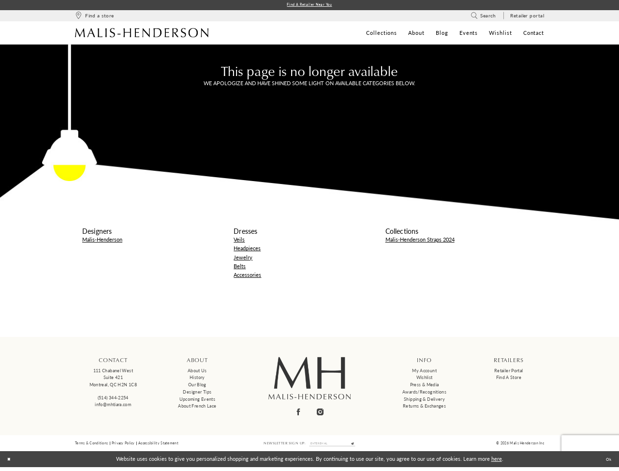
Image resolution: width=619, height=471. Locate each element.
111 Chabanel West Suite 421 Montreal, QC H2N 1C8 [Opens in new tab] (113, 379)
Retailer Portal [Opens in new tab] (508, 372)
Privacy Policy (123, 445)
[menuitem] (94, 17)
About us (197, 372)
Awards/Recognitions (424, 393)
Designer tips (197, 393)
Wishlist (424, 379)
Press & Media (424, 386)
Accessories (247, 276)
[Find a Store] (94, 17)
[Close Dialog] (10, 462)
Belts (240, 267)
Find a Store (508, 379)
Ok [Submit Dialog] (606, 462)
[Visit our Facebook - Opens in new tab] (299, 413)
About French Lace (197, 407)
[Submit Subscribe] (360, 445)
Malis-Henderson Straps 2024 (420, 240)
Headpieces (247, 249)
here (496, 462)
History (197, 379)
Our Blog (197, 386)
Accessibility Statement (158, 445)
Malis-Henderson (102, 240)
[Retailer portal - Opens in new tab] (527, 17)
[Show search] (483, 17)
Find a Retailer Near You (310, 5)
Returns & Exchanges (424, 407)
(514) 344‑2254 (113, 399)
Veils (239, 240)
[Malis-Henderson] (141, 34)
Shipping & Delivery (424, 400)
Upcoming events (197, 400)
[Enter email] (332, 445)
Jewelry (243, 258)
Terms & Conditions (91, 445)
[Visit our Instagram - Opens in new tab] (320, 413)
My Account (424, 372)
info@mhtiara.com (113, 406)
